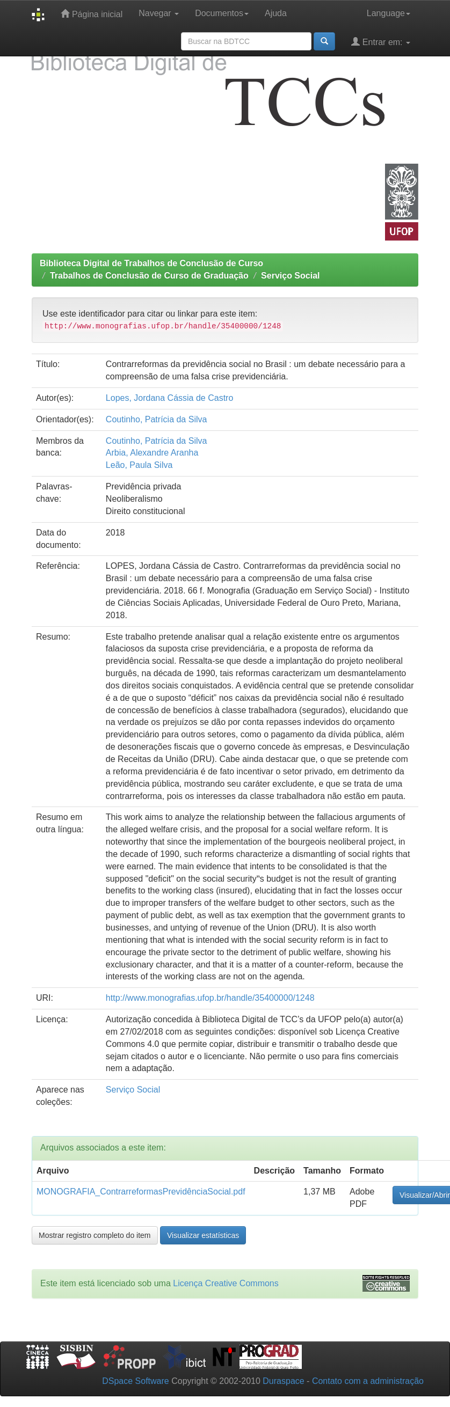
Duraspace (283, 1381)
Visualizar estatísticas (203, 1235)
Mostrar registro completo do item (95, 1235)
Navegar (159, 13)
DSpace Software (135, 1381)
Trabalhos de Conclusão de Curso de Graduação (149, 275)
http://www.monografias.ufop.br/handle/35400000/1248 (210, 997)
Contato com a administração (368, 1381)
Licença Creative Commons (226, 1283)
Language (388, 13)
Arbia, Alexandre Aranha (152, 452)
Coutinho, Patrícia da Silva (156, 419)
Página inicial (91, 14)
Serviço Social (290, 275)
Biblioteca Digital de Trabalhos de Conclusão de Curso (151, 263)
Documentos (222, 13)
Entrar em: (380, 41)
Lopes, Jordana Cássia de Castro (169, 397)
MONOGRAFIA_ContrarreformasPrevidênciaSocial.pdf (141, 1191)
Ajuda (276, 13)
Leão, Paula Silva (139, 465)
